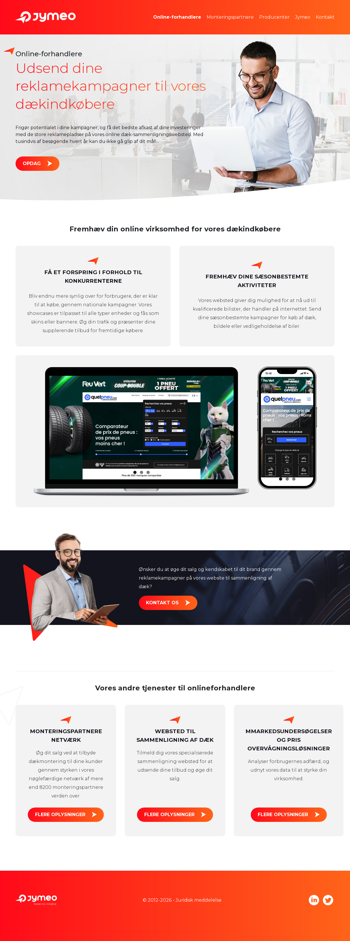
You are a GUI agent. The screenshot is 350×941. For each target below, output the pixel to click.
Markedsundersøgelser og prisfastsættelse (211, 8)
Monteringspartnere (230, 17)
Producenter (274, 17)
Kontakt (325, 17)
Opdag (32, 163)
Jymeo (302, 17)
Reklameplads (178, 25)
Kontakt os (162, 602)
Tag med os (317, 25)
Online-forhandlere (177, 17)
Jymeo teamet (320, 8)
